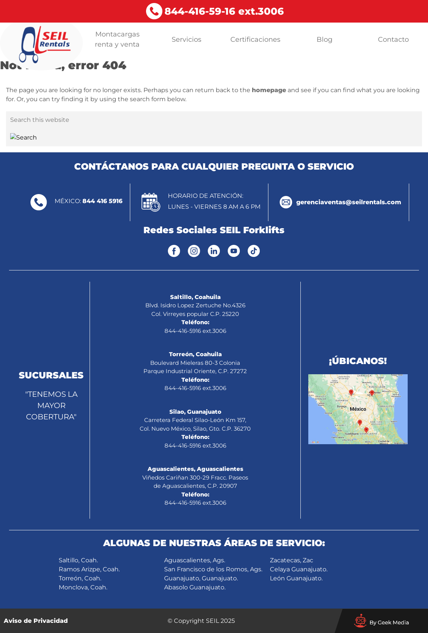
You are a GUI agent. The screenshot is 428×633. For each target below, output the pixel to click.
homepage (269, 90)
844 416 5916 (102, 201)
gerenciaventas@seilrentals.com (348, 202)
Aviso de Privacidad (36, 620)
